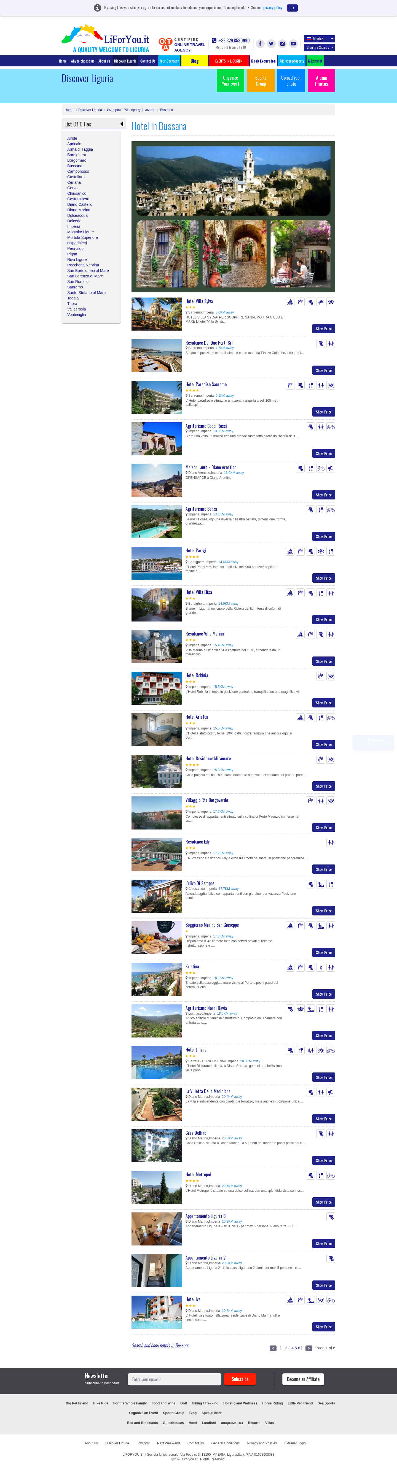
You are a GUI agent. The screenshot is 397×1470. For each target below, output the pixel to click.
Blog (193, 1413)
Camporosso (78, 171)
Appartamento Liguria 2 (206, 1257)
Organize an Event (143, 1413)
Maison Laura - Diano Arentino (211, 467)
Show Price (324, 328)
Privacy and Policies (262, 1443)
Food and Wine (163, 1403)
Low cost (142, 1443)
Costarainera (78, 199)
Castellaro (76, 177)
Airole (72, 138)
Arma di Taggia (80, 149)
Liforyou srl (190, 1459)
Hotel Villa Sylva (199, 301)
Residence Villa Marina (205, 633)
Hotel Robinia (197, 675)
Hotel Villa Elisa (199, 592)
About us (104, 61)
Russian (320, 38)
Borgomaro (76, 160)
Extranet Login (294, 1443)
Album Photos (321, 80)
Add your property (292, 61)
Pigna (72, 254)
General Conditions (225, 1443)
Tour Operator (169, 61)
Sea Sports (326, 1403)
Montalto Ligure (80, 232)
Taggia (73, 298)
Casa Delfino (196, 1132)
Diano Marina (78, 210)
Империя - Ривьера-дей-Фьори (130, 110)
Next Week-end (168, 1443)
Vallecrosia (76, 309)
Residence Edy (198, 841)
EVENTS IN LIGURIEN (249, 1413)
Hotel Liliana (196, 1049)
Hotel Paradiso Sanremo (206, 384)
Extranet (315, 61)
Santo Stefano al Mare (86, 292)
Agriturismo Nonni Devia (206, 1008)
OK (292, 8)
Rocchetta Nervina (83, 265)
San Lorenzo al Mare (85, 276)
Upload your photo (291, 80)
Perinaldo (75, 248)
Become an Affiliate (303, 1379)
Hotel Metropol (198, 1174)
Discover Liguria (125, 61)
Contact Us (147, 61)
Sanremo (75, 287)
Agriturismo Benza (201, 509)
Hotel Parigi (196, 550)
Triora (72, 303)
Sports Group (261, 80)
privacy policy (272, 7)
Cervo (72, 188)
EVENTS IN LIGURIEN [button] (228, 61)
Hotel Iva (193, 1299)
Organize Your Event (230, 80)
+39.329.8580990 (231, 40)
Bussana (166, 110)
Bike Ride (100, 1403)
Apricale (74, 144)
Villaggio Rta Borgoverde (207, 800)
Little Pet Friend (300, 1403)
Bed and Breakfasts (142, 1423)
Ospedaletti (77, 243)
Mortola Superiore (82, 237)
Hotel (193, 1423)
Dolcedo (74, 221)
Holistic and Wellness (240, 1403)
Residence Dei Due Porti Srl (209, 342)
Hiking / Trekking (205, 1403)
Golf (183, 1403)
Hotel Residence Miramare (208, 758)
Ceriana (74, 182)
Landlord (209, 1423)
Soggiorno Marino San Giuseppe (212, 925)
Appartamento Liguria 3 (206, 1216)
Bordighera (76, 155)
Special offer (211, 1413)
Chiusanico (76, 193)
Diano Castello (79, 204)
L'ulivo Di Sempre (200, 883)
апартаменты (232, 1423)
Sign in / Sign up (320, 47)
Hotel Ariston (197, 717)
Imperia (73, 226)
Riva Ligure (77, 259)
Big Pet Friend (77, 1403)
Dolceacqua (77, 215)
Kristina (192, 966)
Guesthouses (173, 1423)
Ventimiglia (76, 314)
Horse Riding (272, 1403)
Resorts (254, 1423)
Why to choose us (83, 61)
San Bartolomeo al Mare (88, 270)
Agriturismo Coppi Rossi (206, 426)
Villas (269, 1423)
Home (63, 61)
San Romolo (77, 281)
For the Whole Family (130, 1403)
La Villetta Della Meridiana (208, 1091)
